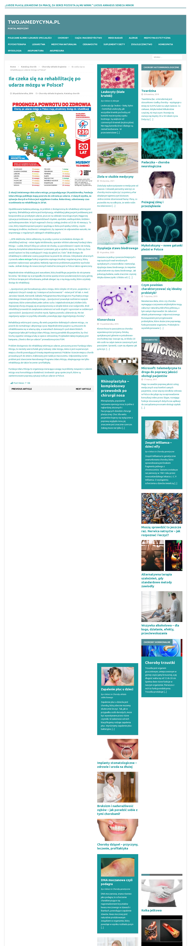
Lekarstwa (38, 44)
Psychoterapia (17, 44)
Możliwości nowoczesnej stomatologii (154, 880)
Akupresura (57, 50)
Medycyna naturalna (63, 44)
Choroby (63, 38)
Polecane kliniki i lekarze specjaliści (30, 38)
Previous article (22, 389)
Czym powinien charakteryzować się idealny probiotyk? (161, 288)
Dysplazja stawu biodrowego (117, 248)
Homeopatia (165, 44)
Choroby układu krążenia (51, 93)
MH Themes (62, 938)
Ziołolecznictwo (141, 44)
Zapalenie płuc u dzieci (117, 463)
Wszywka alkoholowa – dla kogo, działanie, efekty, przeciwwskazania (160, 629)
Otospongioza (107, 815)
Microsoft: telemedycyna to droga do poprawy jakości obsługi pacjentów (161, 372)
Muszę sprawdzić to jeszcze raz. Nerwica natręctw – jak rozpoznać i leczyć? (161, 531)
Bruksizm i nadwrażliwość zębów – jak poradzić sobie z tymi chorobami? (117, 584)
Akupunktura (36, 50)
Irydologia (14, 50)
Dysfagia (103, 774)
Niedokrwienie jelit (155, 773)
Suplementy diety (114, 44)
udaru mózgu (25, 259)
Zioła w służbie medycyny (115, 176)
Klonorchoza (106, 319)
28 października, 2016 (23, 93)
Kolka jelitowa (151, 733)
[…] (113, 206)
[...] (118, 132)
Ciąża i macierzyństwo (88, 38)
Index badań (115, 38)
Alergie (133, 38)
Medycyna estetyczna (157, 38)
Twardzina (148, 90)
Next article (83, 389)
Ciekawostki (90, 44)
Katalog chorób (29, 67)
